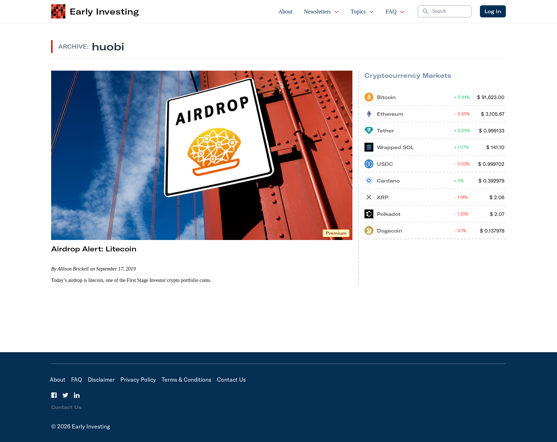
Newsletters (322, 12)
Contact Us (231, 379)
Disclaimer (101, 379)
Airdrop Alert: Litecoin (93, 248)
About (285, 12)
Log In (493, 11)
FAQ (395, 12)
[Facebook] (54, 395)
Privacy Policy (138, 379)
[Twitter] (65, 395)
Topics (362, 12)
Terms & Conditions (186, 379)
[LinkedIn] (77, 395)
